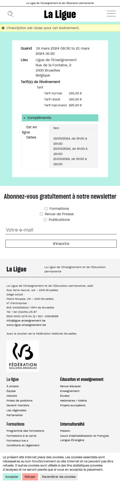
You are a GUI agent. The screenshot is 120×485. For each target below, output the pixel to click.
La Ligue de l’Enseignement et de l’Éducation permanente (60, 3)
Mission (65, 430)
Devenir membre (18, 405)
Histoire (12, 395)
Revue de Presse (59, 214)
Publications (59, 219)
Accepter (12, 477)
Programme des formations (25, 430)
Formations (59, 208)
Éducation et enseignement (81, 379)
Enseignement (69, 391)
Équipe (11, 391)
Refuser (30, 477)
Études (64, 395)
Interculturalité (72, 424)
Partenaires (15, 415)
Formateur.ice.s (17, 440)
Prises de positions (19, 400)
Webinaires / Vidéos (73, 400)
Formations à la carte (21, 435)
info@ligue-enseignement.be (26, 320)
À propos (13, 386)
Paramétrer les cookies (59, 477)
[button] (111, 13)
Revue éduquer (70, 386)
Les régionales (16, 410)
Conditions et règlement (23, 445)
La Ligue (60, 14)
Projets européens (72, 405)
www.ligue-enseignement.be (26, 325)
